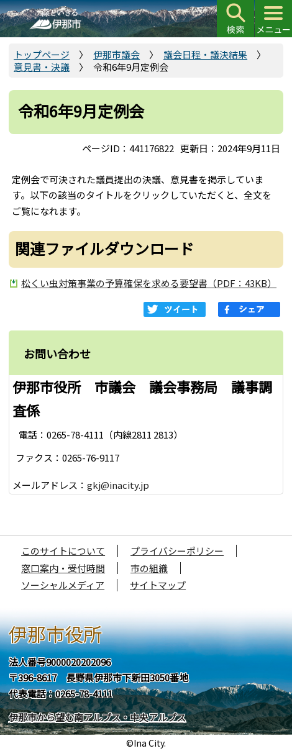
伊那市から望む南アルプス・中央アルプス (97, 717)
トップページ (42, 54)
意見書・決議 (42, 66)
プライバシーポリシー (177, 550)
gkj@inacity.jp (118, 484)
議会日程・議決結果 (205, 54)
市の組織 (149, 568)
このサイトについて (63, 550)
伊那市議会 (116, 54)
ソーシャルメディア (62, 584)
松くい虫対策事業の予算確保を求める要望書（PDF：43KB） (148, 282)
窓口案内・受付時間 (63, 568)
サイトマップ (158, 584)
